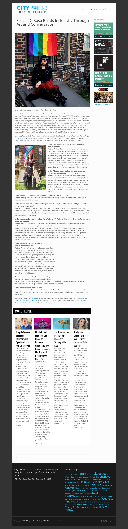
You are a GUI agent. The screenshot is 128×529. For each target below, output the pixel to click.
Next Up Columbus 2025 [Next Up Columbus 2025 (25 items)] (86, 499)
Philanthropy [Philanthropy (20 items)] (77, 502)
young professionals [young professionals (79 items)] (98, 504)
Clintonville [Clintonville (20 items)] (88, 480)
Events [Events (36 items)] (78, 488)
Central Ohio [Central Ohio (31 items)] (94, 477)
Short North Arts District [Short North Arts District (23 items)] (97, 502)
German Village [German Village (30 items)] (100, 488)
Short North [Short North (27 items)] (85, 502)
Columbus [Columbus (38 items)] (96, 480)
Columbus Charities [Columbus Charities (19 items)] (106, 480)
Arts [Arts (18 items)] (80, 477)
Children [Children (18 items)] (81, 480)
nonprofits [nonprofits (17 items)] (97, 499)
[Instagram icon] (106, 521)
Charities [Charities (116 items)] (104, 476)
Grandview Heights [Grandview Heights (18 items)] (97, 491)
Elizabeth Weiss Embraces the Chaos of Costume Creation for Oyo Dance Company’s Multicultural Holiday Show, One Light (42, 345)
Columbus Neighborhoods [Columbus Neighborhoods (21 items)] (73, 485)
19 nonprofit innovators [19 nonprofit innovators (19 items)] (72, 474)
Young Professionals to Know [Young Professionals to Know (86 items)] (81, 507)
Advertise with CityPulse (103, 104)
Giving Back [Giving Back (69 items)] (79, 490)
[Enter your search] (100, 9)
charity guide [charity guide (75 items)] (72, 479)
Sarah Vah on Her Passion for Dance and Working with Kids (61, 338)
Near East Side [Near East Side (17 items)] (87, 493)
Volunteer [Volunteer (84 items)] (82, 504)
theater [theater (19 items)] (108, 502)
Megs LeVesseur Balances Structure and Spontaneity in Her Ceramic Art (23, 338)
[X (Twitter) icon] (104, 521)
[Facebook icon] (101, 521)
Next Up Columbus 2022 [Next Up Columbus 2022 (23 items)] (101, 496)
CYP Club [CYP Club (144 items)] (95, 485)
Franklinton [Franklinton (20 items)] (85, 488)
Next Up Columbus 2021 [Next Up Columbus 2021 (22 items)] (85, 496)
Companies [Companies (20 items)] (85, 485)
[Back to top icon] (111, 521)
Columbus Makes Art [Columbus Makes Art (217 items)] (94, 482)
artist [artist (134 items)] (83, 473)
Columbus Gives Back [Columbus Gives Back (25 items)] (72, 483)
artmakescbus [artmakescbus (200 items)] (97, 474)
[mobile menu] (83, 9)
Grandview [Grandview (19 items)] (88, 491)
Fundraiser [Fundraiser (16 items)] (92, 488)
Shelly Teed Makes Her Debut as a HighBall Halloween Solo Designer (81, 338)
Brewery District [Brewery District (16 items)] (85, 477)
